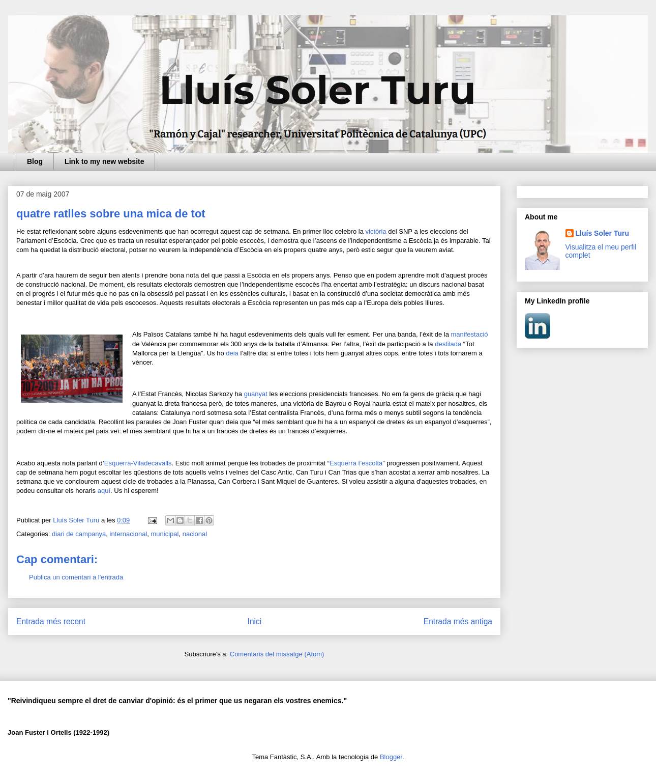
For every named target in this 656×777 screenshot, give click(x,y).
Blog (35, 161)
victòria (376, 231)
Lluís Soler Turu (603, 233)
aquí (104, 490)
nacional (195, 534)
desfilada (448, 344)
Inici (255, 621)
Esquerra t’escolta (356, 463)
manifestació (469, 334)
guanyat (255, 394)
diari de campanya (79, 534)
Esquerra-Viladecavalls (138, 463)
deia (232, 353)
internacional (128, 534)
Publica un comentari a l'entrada (76, 577)
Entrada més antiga (458, 621)
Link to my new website (104, 161)
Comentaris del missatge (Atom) (277, 654)
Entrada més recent (50, 621)
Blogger (391, 757)
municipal (165, 534)
